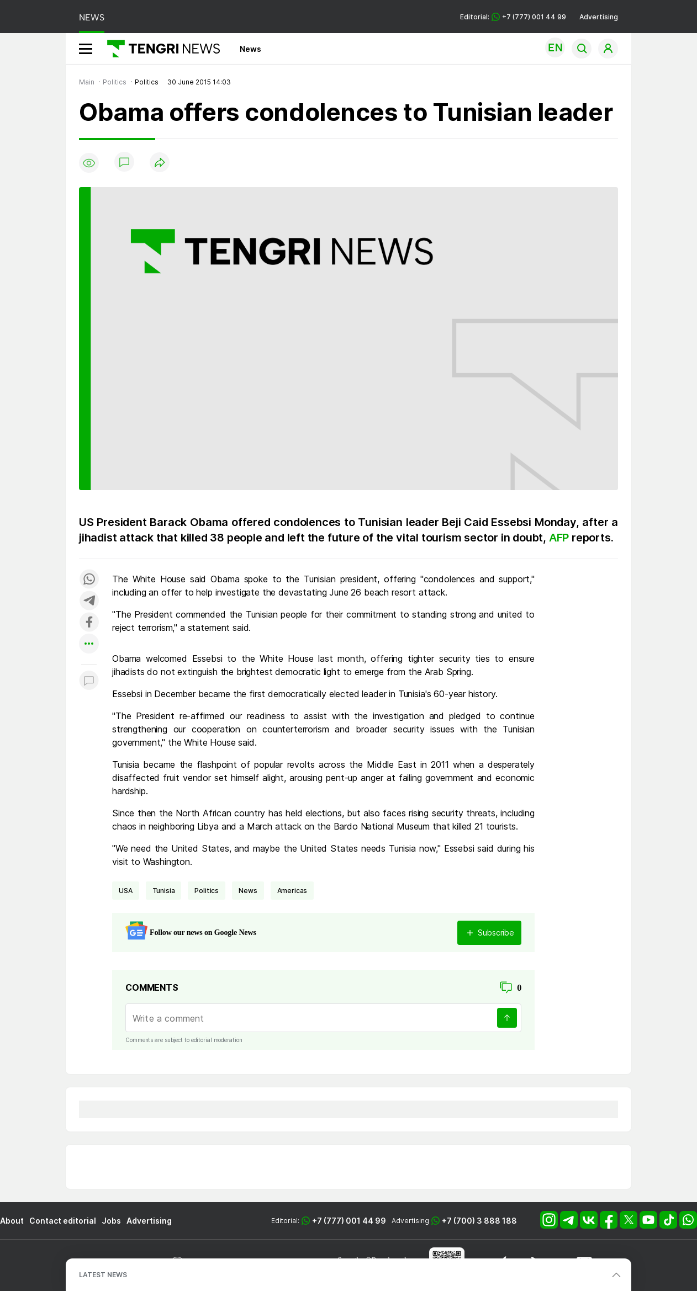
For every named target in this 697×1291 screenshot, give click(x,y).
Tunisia (163, 890)
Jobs (111, 1220)
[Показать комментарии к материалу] (89, 681)
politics (206, 890)
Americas (292, 890)
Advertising (598, 17)
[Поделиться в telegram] (89, 601)
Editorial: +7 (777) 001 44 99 (513, 17)
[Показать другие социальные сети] (89, 644)
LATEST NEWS (103, 1275)
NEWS (91, 17)
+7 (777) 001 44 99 (349, 1220)
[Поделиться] (160, 163)
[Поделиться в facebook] (89, 623)
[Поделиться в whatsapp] (89, 580)
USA (126, 890)
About (12, 1220)
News (250, 49)
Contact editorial (62, 1220)
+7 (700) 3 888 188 (479, 1220)
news (248, 890)
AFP (559, 537)
